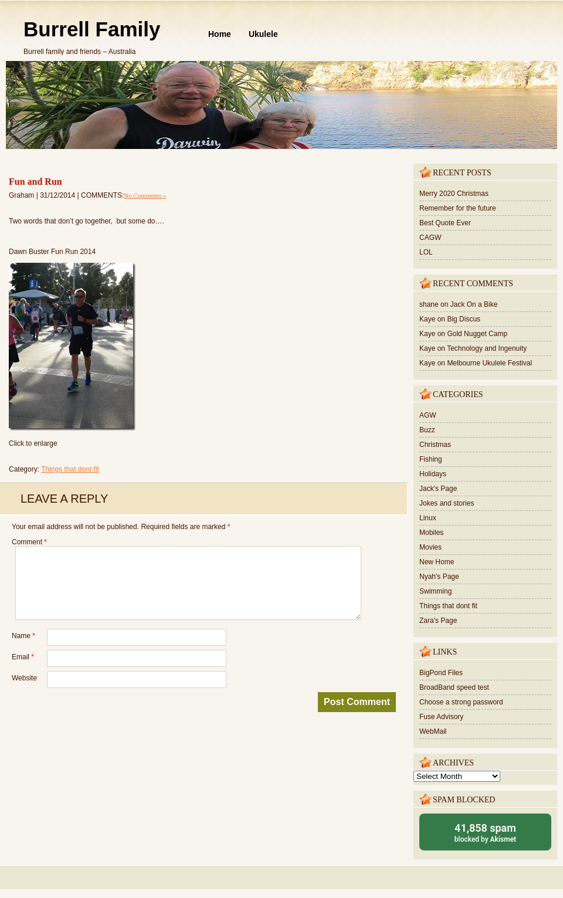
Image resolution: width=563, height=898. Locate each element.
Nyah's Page (439, 576)
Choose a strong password (461, 702)
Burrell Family (91, 29)
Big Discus (463, 319)
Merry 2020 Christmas (454, 193)
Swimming (435, 591)
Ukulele (263, 34)
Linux (427, 518)
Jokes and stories (446, 503)
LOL (426, 252)
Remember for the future (457, 208)
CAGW (430, 237)
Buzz (427, 430)
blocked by (485, 832)
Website (24, 678)
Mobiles (431, 532)
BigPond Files (441, 673)
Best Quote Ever (445, 223)
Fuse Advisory (441, 717)
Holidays (432, 474)
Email (23, 657)
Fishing (430, 459)
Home (219, 34)
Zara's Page (438, 620)
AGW (427, 415)
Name (23, 636)
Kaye (427, 319)
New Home (436, 562)
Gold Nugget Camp (477, 334)
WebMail (432, 731)
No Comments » (145, 195)
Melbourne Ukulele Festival (489, 363)
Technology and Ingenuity (487, 348)
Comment (29, 542)
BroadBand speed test (454, 687)
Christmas (435, 444)
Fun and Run (35, 182)
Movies (430, 547)
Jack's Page (438, 488)
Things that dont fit (70, 469)
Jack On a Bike (474, 304)
